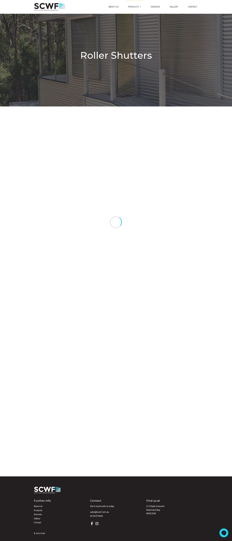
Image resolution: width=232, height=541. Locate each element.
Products (135, 8)
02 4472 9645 (96, 516)
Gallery (174, 7)
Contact (192, 7)
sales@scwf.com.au (99, 512)
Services (155, 7)
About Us (114, 7)
